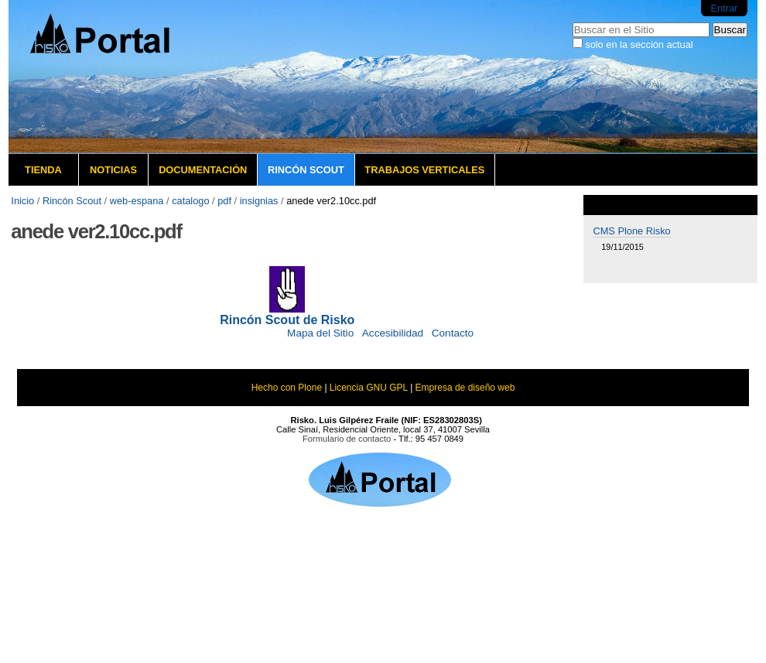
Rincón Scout (306, 170)
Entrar (723, 8)
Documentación (203, 170)
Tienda (43, 170)
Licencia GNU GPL (369, 387)
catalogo (190, 201)
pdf (224, 201)
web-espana (137, 201)
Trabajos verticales (424, 170)
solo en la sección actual (638, 44)
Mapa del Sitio (320, 333)
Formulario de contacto (347, 438)
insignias (259, 201)
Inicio (22, 201)
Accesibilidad (392, 333)
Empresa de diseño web (465, 387)
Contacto (453, 333)
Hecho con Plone (286, 387)
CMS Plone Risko (631, 231)
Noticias (113, 170)
